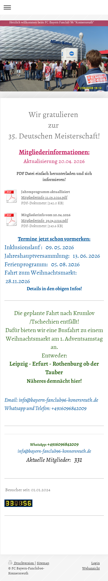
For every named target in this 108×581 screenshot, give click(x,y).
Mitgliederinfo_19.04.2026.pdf (44, 220)
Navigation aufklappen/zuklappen (54, 7)
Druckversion (21, 563)
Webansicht (91, 568)
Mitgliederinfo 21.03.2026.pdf (44, 197)
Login (95, 563)
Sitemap (43, 563)
